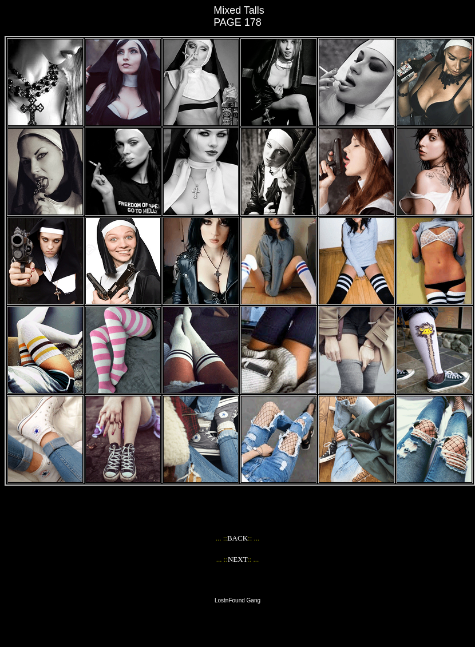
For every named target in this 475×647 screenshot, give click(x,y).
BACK (237, 538)
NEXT (237, 559)
